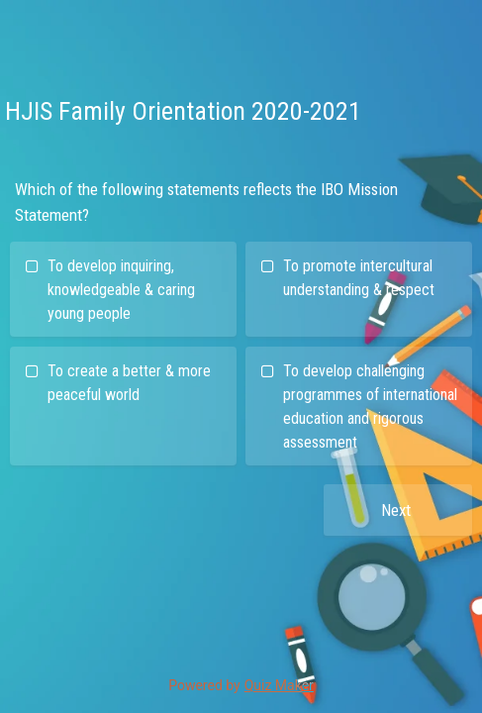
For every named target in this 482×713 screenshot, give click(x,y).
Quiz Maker (279, 685)
